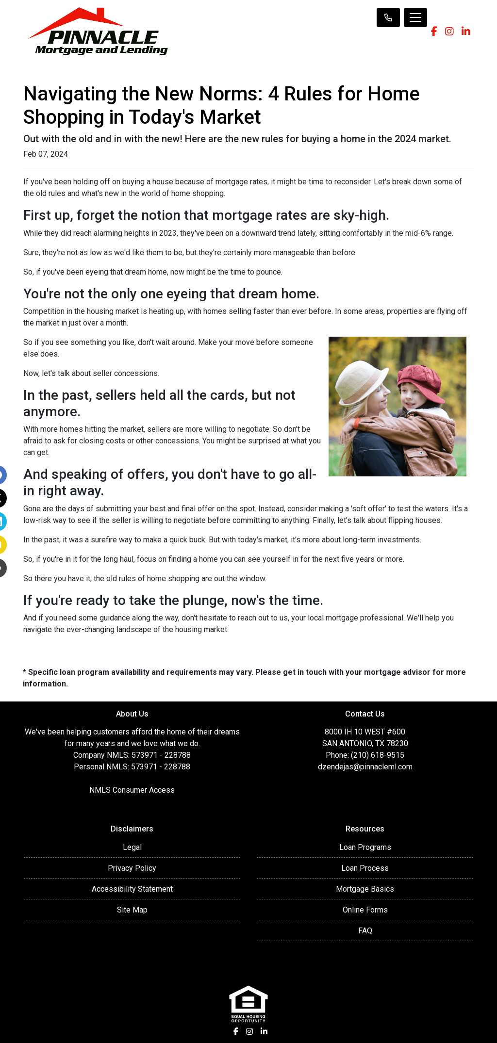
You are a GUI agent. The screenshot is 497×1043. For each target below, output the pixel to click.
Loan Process (365, 868)
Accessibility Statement (132, 889)
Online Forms (365, 909)
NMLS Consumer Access (132, 790)
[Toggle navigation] (415, 17)
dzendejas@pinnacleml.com (365, 766)
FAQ (365, 930)
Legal (132, 847)
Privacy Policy (132, 868)
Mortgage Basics (365, 889)
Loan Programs (365, 847)
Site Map (132, 909)
